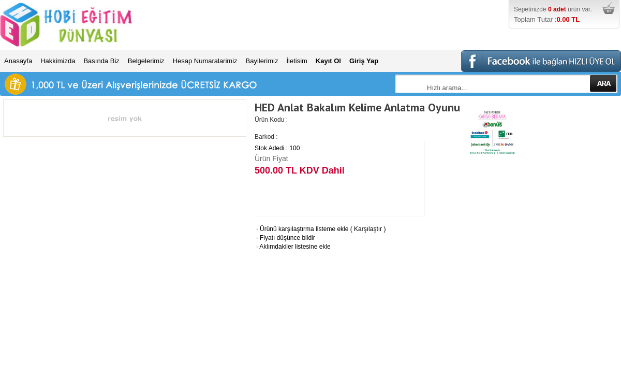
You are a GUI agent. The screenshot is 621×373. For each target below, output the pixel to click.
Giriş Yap (363, 61)
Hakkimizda (57, 61)
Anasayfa (18, 61)
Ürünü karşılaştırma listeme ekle (301, 229)
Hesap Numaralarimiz (205, 61)
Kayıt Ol (328, 61)
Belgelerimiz (146, 61)
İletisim (296, 61)
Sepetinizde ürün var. (566, 15)
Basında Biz (101, 61)
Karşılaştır (368, 229)
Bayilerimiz (262, 61)
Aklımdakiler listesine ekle (293, 246)
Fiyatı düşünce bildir (285, 237)
